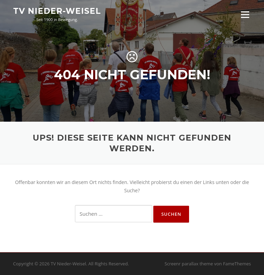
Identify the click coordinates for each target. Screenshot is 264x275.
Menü (245, 14)
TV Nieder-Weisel (57, 11)
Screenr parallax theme (189, 264)
